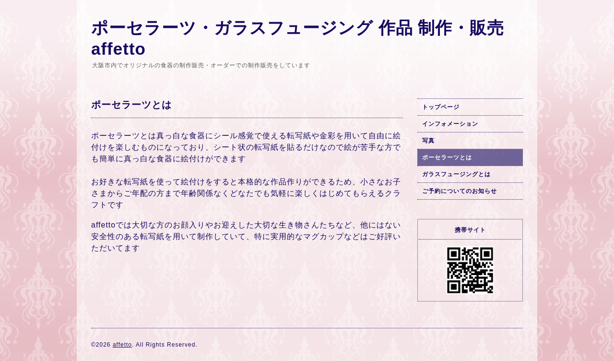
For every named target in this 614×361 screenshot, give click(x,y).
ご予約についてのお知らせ (459, 191)
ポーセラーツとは (447, 157)
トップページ (441, 107)
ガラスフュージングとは (456, 174)
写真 (428, 140)
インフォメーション (450, 123)
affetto (122, 344)
